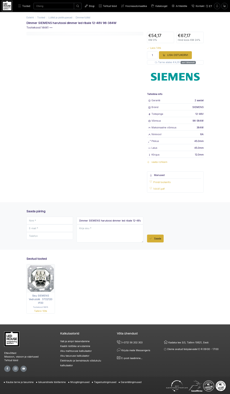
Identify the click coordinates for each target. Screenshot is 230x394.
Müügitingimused (79, 382)
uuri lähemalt (188, 62)
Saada (155, 238)
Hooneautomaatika (134, 6)
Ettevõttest (10, 353)
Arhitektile (179, 6)
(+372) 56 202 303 (130, 342)
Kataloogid (159, 6)
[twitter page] (15, 369)
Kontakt (198, 6)
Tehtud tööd (108, 6)
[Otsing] (54, 6)
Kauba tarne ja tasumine (20, 382)
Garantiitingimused (131, 382)
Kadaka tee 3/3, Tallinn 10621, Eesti (186, 342)
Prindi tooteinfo (162, 182)
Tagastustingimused (105, 382)
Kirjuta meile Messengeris (133, 350)
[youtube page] (24, 369)
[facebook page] (7, 369)
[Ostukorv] (224, 6)
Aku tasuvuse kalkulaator (74, 355)
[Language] (209, 6)
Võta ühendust (127, 333)
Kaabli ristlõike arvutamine (75, 346)
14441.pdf (159, 188)
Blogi (89, 6)
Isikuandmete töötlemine (52, 382)
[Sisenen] (217, 6)
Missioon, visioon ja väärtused (21, 356)
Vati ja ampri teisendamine (75, 341)
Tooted (24, 6)
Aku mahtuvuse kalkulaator (76, 350)
